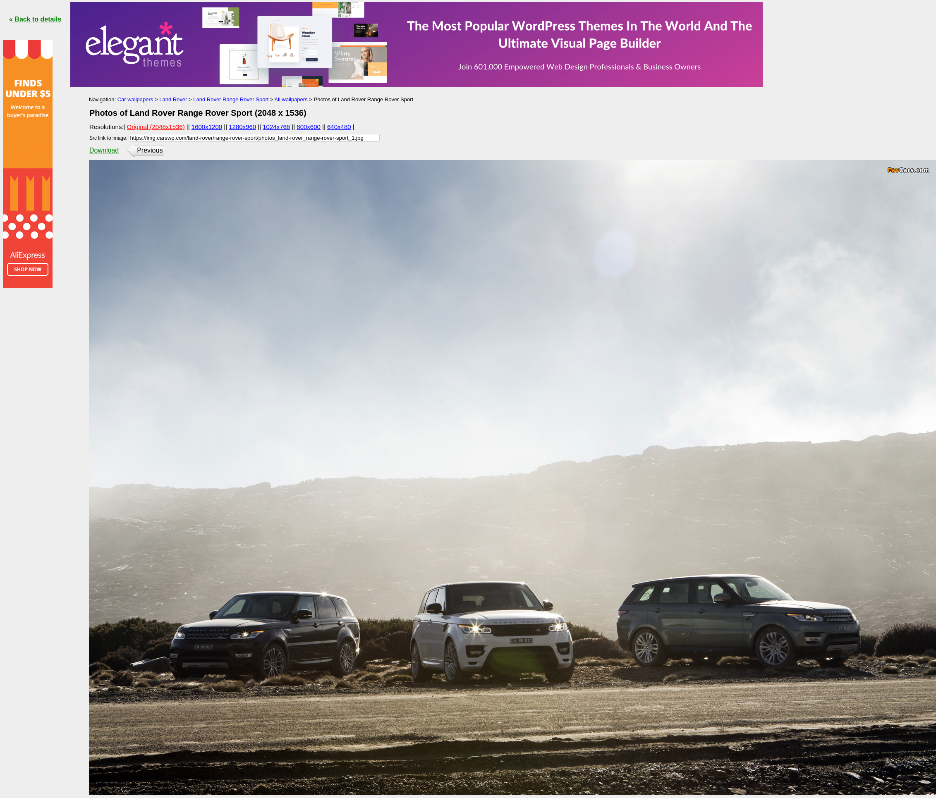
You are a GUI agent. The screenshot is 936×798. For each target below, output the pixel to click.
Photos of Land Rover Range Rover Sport (363, 99)
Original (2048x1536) (156, 126)
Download (104, 150)
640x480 (339, 126)
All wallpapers (290, 99)
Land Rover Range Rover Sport (230, 99)
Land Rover (173, 99)
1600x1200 (207, 126)
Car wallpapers (135, 99)
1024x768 (276, 126)
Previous (150, 150)
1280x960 (242, 126)
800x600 (309, 126)
